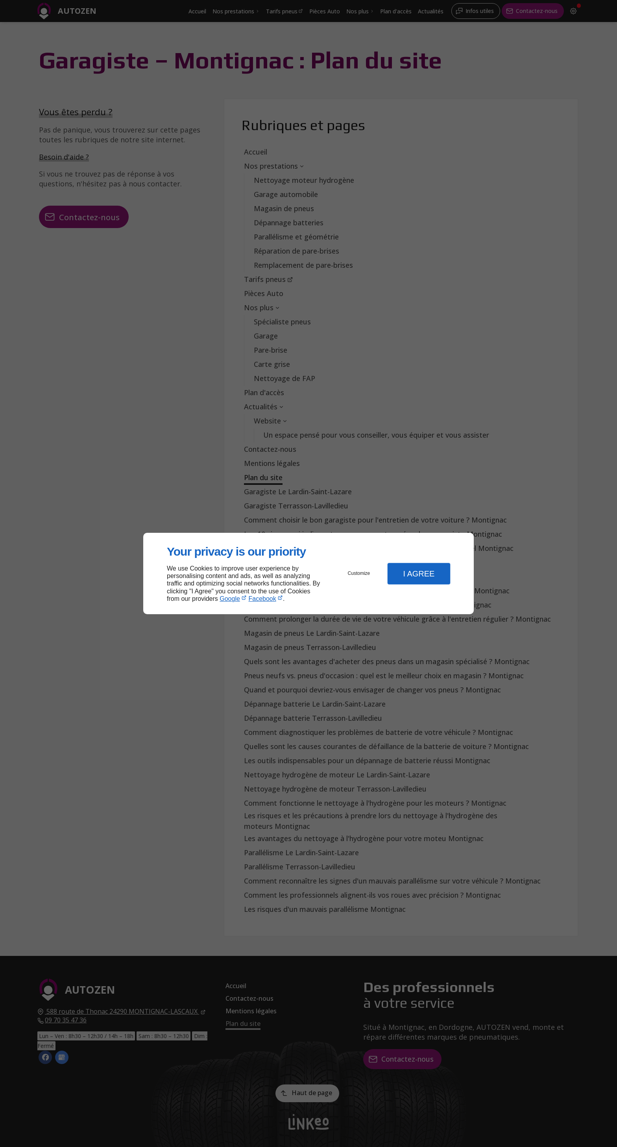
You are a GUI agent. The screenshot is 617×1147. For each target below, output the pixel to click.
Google (230, 598)
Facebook (262, 598)
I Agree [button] (418, 573)
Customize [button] (359, 573)
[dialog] (308, 573)
